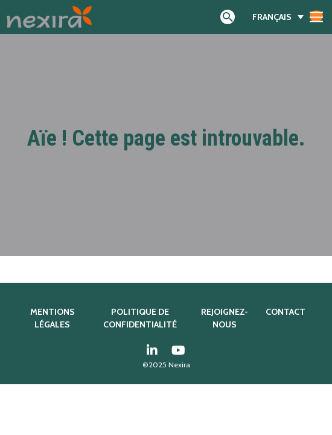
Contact (285, 311)
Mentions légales (52, 318)
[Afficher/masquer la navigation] (316, 16)
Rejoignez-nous (224, 318)
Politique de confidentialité (140, 318)
